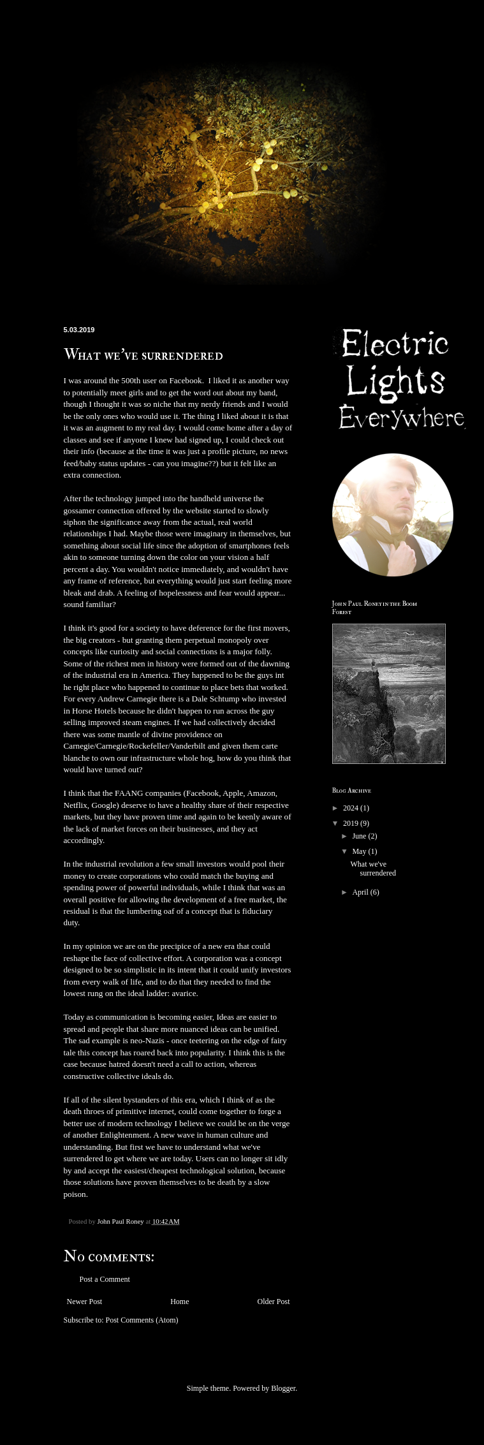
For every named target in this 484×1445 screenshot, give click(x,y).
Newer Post (85, 1301)
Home (179, 1301)
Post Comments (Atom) (142, 1320)
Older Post (274, 1301)
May (360, 851)
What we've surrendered (373, 868)
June (360, 836)
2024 (351, 807)
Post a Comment (105, 1279)
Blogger (283, 1388)
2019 (351, 823)
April (361, 892)
